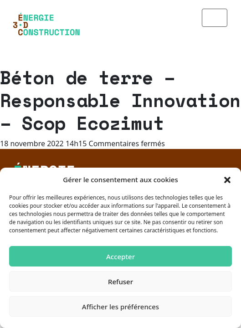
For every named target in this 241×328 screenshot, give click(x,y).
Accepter (120, 256)
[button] (227, 179)
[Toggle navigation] (214, 18)
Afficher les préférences (120, 306)
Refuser (120, 281)
